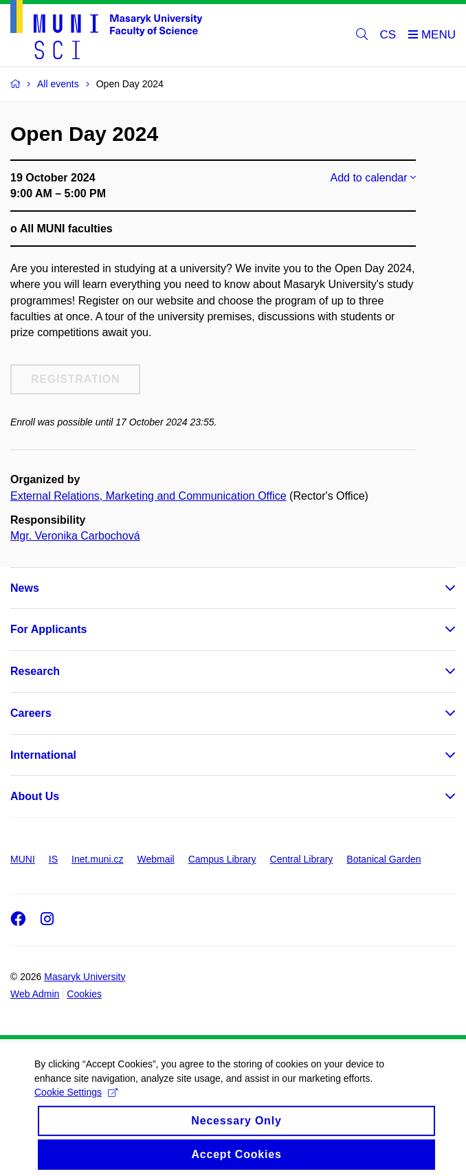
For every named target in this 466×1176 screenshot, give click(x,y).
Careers (31, 713)
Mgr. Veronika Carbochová (75, 536)
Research (35, 671)
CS (388, 34)
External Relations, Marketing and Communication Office (148, 496)
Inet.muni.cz (97, 859)
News (24, 588)
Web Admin (34, 993)
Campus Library (222, 859)
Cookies (84, 993)
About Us (34, 796)
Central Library (301, 859)
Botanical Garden (383, 859)
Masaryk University (84, 976)
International (43, 755)
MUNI (22, 859)
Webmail (156, 859)
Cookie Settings (76, 1100)
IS (53, 859)
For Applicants (48, 629)
